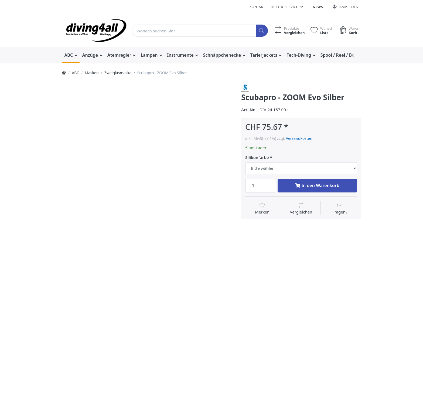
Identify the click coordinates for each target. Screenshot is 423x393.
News (318, 6)
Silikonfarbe (257, 157)
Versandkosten (299, 138)
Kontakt (257, 6)
